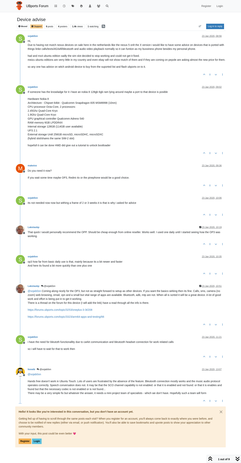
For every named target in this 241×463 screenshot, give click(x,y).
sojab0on (33, 36)
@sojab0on (48, 286)
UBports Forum (37, 6)
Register (25, 441)
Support (36, 26)
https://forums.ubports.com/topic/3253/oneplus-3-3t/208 (60, 309)
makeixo (32, 165)
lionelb (31, 369)
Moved (22, 26)
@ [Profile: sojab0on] (34, 291)
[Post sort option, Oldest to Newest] (200, 26)
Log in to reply (215, 26)
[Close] (221, 412)
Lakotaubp (33, 227)
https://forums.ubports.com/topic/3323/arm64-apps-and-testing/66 (66, 316)
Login (37, 441)
